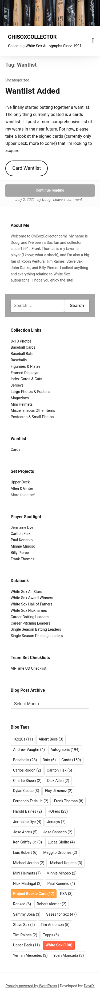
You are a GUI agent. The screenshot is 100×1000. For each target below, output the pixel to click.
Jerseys (17, 385)
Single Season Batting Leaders (36, 629)
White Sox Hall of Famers (32, 604)
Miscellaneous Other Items (33, 410)
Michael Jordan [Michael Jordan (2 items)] (28, 863)
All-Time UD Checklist (28, 668)
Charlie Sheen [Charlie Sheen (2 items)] (27, 780)
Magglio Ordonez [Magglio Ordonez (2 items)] (60, 852)
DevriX (89, 986)
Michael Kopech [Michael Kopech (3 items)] (66, 863)
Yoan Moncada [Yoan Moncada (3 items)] (68, 955)
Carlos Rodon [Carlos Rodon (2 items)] (27, 770)
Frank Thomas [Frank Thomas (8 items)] (68, 801)
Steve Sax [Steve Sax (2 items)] (24, 925)
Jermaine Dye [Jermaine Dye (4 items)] (27, 822)
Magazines (20, 398)
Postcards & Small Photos (32, 417)
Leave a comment (67, 199)
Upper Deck (20, 482)
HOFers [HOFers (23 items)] (58, 811)
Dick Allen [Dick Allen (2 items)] (58, 780)
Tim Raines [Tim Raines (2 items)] (25, 935)
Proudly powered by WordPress (31, 986)
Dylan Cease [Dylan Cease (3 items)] (26, 791)
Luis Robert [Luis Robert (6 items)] (25, 852)
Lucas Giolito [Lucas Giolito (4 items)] (61, 842)
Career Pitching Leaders (30, 623)
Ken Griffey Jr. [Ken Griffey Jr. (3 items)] (27, 842)
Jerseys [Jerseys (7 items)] (56, 822)
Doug (46, 199)
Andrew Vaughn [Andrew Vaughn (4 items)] (29, 749)
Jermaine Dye (22, 527)
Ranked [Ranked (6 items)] (22, 904)
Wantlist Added (32, 91)
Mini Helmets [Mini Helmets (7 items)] (27, 873)
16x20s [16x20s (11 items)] (23, 739)
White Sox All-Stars (26, 592)
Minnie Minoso (23, 546)
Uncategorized (17, 80)
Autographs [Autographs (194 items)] (65, 749)
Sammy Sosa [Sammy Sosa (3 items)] (27, 914)
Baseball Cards (23, 347)
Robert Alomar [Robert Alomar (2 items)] (51, 904)
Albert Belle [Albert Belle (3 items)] (51, 739)
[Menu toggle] (93, 41)
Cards (15, 449)
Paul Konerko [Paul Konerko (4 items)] (61, 883)
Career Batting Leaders (30, 617)
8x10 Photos (21, 341)
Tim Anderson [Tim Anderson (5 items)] (55, 925)
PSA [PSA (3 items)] (66, 893)
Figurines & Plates (26, 366)
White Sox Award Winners (32, 598)
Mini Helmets (22, 404)
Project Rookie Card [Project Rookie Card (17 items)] (33, 893)
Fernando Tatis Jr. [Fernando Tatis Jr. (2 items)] (30, 801)
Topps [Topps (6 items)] (51, 935)
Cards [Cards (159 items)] (71, 760)
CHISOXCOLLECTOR (32, 37)
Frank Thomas (22, 559)
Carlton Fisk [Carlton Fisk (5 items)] (59, 770)
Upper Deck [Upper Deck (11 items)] (26, 945)
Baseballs (19, 360)
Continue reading (50, 190)
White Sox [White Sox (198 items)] (59, 945)
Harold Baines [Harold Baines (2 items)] (27, 811)
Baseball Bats (22, 354)
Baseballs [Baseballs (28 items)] (25, 760)
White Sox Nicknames (29, 610)
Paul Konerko (22, 540)
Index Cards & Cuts (26, 379)
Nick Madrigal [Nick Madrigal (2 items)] (27, 883)
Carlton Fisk (20, 533)
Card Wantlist (26, 168)
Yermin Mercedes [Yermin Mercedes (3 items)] (30, 955)
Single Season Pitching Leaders (37, 636)
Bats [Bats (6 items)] (49, 760)
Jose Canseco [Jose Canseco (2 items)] (57, 832)
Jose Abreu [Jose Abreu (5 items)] (25, 832)
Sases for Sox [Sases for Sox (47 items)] (61, 914)
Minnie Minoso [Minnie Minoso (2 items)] (61, 873)
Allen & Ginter (22, 488)
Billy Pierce (20, 553)
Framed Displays (24, 373)
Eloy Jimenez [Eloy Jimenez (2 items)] (58, 791)
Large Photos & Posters (30, 391)
